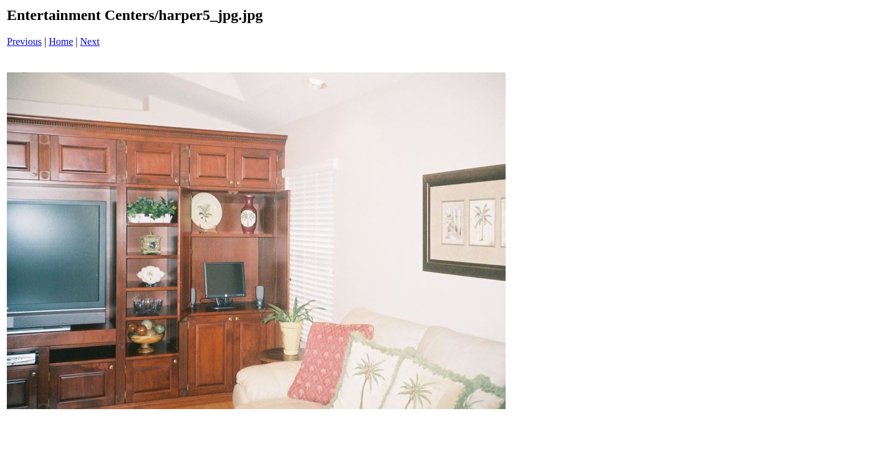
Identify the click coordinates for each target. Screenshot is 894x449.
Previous (24, 41)
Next (90, 41)
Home (61, 41)
